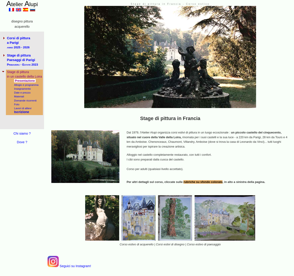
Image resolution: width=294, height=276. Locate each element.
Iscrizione (21, 112)
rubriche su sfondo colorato (202, 182)
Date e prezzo (22, 92)
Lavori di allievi (22, 108)
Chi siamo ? (22, 133)
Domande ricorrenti (25, 100)
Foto (16, 104)
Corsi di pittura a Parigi (18, 42)
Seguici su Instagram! (69, 266)
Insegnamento (22, 88)
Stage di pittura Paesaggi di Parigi (22, 60)
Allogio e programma (26, 84)
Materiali (19, 96)
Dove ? (22, 142)
